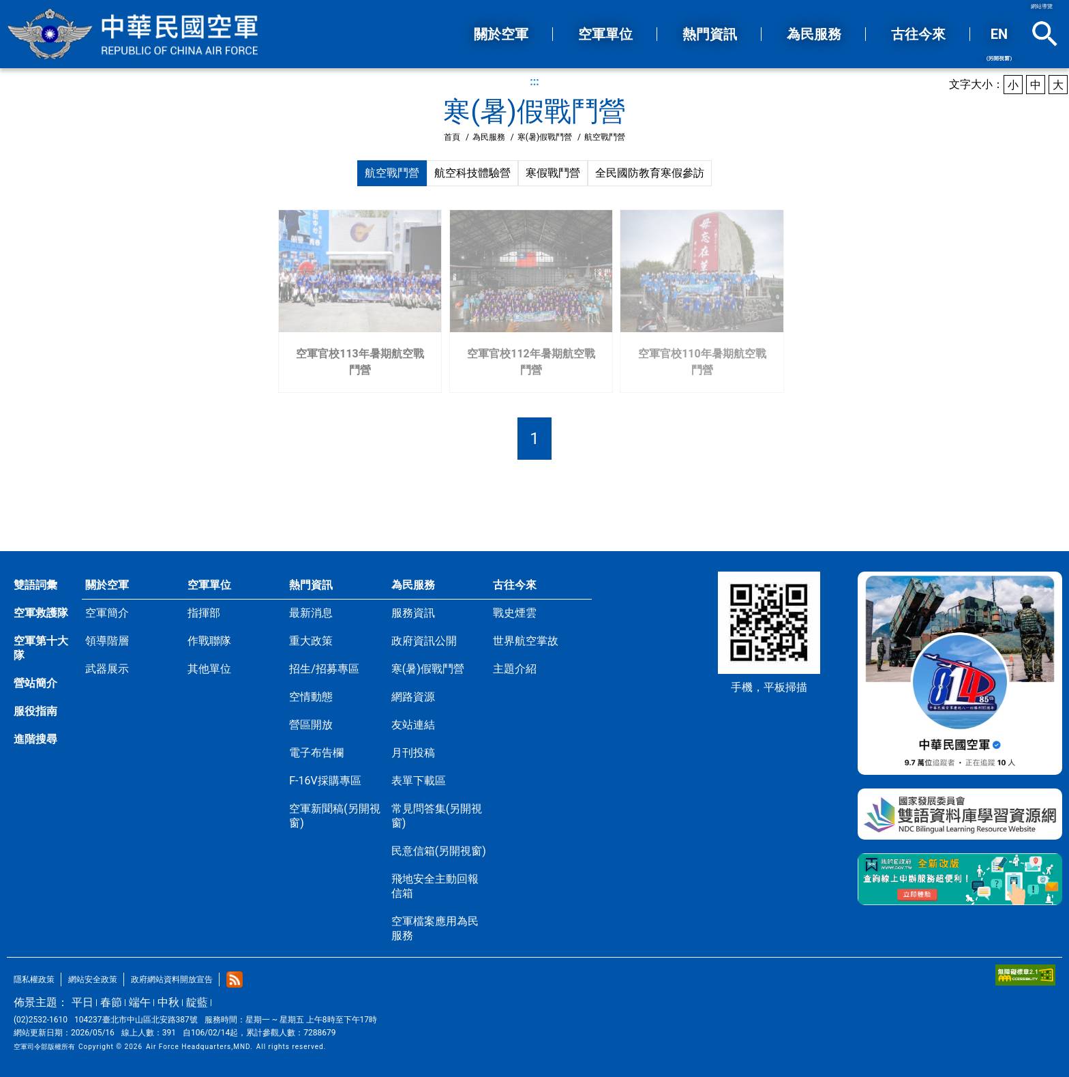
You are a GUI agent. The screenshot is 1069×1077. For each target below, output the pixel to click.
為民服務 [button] (814, 34)
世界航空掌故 (525, 640)
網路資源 (413, 696)
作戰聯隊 (209, 640)
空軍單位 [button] (605, 34)
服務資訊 (413, 612)
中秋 (168, 1002)
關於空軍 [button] (501, 34)
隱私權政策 (34, 979)
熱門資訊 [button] (709, 34)
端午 (140, 1002)
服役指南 (35, 711)
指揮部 (203, 612)
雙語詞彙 (35, 584)
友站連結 (413, 724)
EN (999, 43)
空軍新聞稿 (334, 815)
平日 (82, 1002)
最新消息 (311, 612)
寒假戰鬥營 (553, 172)
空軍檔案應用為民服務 (435, 928)
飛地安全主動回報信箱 (435, 886)
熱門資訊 (311, 584)
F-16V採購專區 (325, 780)
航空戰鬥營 (392, 172)
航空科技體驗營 (472, 172)
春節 (111, 1002)
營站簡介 (35, 683)
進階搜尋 (35, 739)
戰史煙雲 (515, 612)
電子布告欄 (316, 752)
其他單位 (209, 668)
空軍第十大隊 (41, 648)
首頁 (452, 137)
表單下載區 (418, 780)
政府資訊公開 (424, 640)
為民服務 (488, 137)
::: (534, 81)
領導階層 (107, 640)
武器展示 (107, 668)
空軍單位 (209, 584)
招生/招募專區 (324, 668)
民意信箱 (438, 850)
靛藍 (197, 1002)
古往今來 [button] (918, 34)
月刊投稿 (413, 752)
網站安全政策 (92, 979)
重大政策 (311, 640)
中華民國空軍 (133, 34)
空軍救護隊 (41, 612)
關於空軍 (107, 584)
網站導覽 (1042, 6)
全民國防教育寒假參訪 (649, 172)
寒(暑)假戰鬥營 (544, 137)
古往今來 (515, 584)
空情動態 (311, 696)
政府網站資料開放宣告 (172, 979)
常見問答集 (436, 815)
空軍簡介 (107, 612)
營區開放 (311, 724)
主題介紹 (515, 668)
